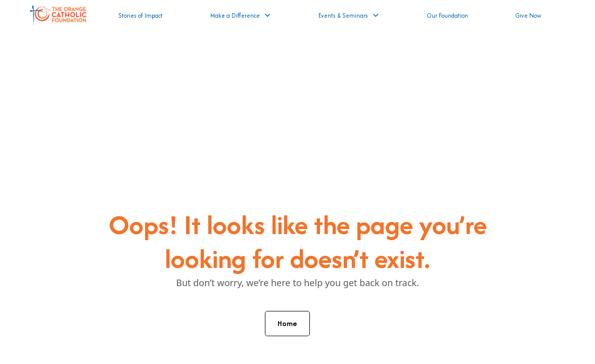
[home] (58, 15)
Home (287, 323)
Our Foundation (447, 15)
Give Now (528, 15)
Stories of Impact (140, 15)
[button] (240, 15)
